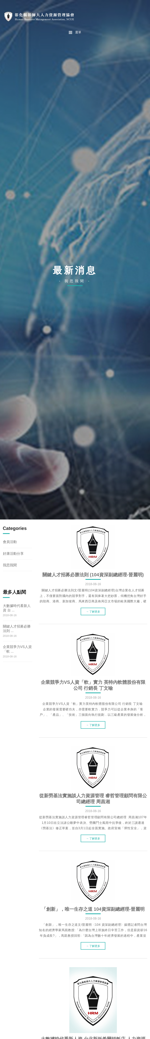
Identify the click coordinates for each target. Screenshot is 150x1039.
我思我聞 (10, 565)
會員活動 (10, 542)
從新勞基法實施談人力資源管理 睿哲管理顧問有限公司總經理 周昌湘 (93, 798)
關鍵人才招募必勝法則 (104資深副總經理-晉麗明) (93, 574)
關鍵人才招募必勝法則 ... (17, 628)
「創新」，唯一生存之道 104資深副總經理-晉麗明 (93, 909)
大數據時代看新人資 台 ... (17, 608)
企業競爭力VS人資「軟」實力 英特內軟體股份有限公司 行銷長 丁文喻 (93, 685)
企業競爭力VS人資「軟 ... (17, 649)
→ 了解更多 (93, 611)
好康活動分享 (13, 554)
